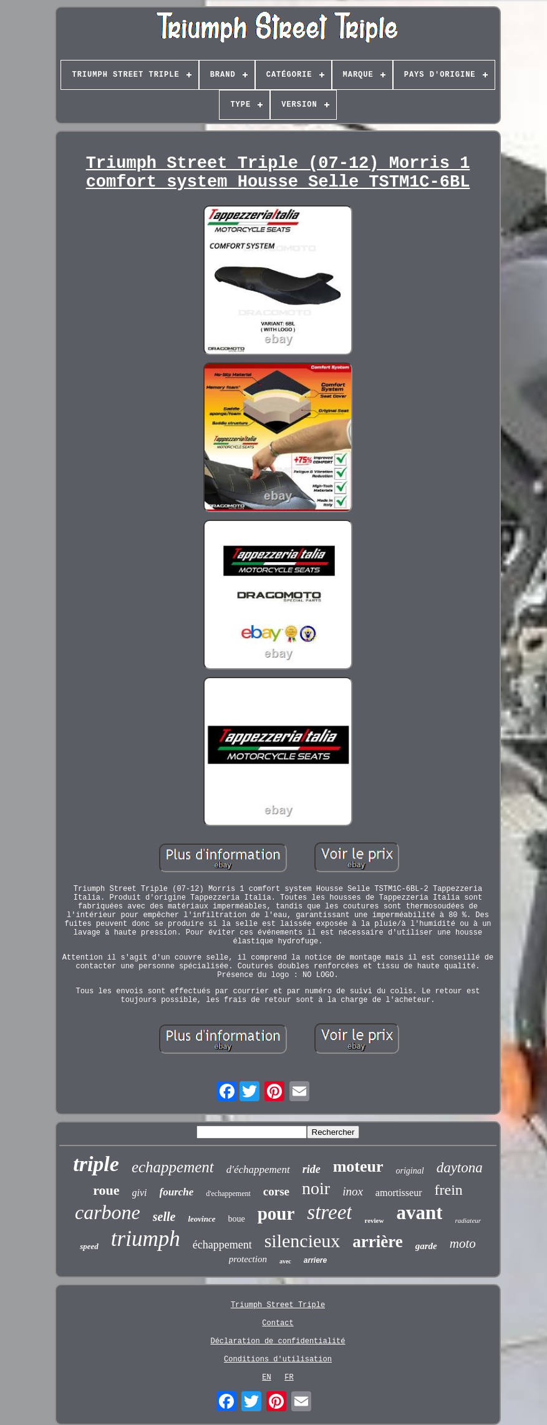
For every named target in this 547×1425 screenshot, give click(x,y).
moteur (358, 1166)
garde (426, 1246)
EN (266, 1377)
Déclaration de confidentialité (277, 1341)
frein (449, 1190)
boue (236, 1218)
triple (96, 1163)
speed (89, 1246)
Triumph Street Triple (278, 1305)
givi (139, 1192)
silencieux (302, 1240)
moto (463, 1243)
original (410, 1170)
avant (419, 1212)
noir (316, 1188)
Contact (277, 1323)
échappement (222, 1244)
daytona (460, 1167)
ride (312, 1169)
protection (248, 1259)
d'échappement (258, 1169)
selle (164, 1216)
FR (288, 1377)
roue (106, 1190)
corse (276, 1191)
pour (276, 1213)
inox (352, 1191)
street (329, 1212)
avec (285, 1261)
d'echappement (228, 1193)
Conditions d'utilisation (278, 1359)
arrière (377, 1241)
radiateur (468, 1220)
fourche (177, 1192)
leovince (201, 1218)
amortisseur (398, 1192)
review (374, 1220)
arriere (315, 1260)
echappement (173, 1167)
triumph (145, 1239)
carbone (107, 1212)
